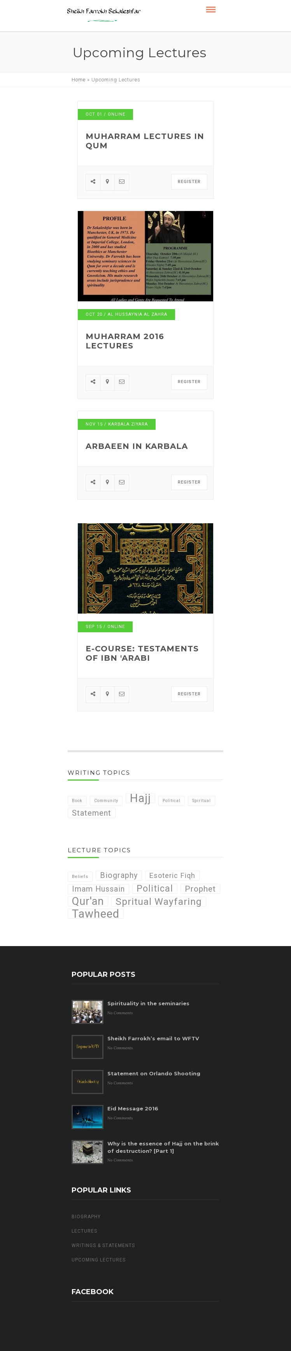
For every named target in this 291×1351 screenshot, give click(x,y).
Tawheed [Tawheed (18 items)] (95, 914)
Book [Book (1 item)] (77, 800)
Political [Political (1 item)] (172, 800)
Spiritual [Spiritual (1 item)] (201, 800)
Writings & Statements (103, 1245)
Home (79, 80)
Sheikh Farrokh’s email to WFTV (153, 1038)
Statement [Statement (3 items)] (91, 813)
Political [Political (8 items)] (155, 889)
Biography (86, 1216)
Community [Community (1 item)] (106, 800)
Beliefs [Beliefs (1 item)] (80, 876)
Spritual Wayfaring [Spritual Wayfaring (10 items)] (159, 902)
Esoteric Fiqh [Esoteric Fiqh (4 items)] (172, 875)
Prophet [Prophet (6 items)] (200, 889)
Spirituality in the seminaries (148, 1003)
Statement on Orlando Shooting (153, 1073)
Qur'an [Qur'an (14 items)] (88, 901)
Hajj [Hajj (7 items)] (140, 798)
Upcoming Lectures (99, 1260)
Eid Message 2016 (132, 1108)
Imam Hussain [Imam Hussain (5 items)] (98, 889)
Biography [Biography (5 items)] (119, 875)
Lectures (84, 1231)
